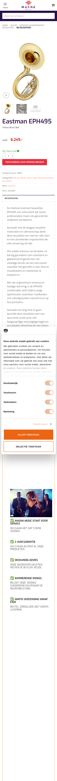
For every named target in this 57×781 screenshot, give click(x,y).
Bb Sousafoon (24, 27)
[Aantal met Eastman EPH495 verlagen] (4, 156)
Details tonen (40, 424)
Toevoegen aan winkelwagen (24, 162)
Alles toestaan (28, 434)
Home (5, 25)
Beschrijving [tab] (11, 198)
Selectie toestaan (28, 446)
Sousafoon (8, 27)
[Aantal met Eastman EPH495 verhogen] (12, 156)
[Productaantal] (8, 156)
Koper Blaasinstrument (32, 25)
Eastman (12, 185)
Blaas (14, 25)
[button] (5, 5)
